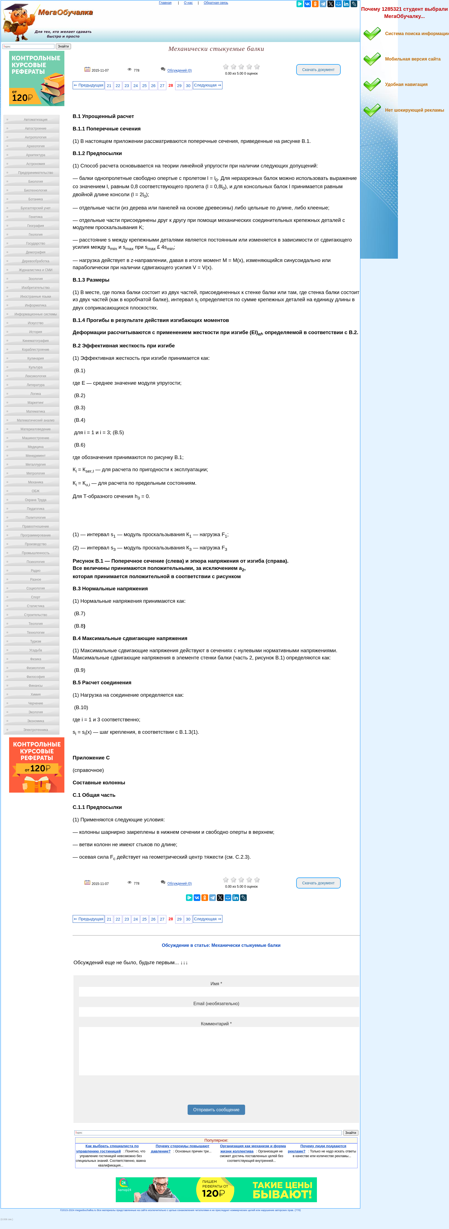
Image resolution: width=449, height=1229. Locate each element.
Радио (36, 571)
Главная (165, 3)
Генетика (36, 217)
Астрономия (35, 164)
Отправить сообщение (216, 1109)
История (35, 332)
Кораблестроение (35, 350)
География (35, 226)
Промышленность (35, 553)
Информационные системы (35, 314)
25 (144, 85)
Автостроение (35, 128)
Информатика (35, 305)
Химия (36, 694)
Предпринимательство (35, 173)
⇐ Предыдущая (88, 85)
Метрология (36, 473)
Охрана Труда (35, 500)
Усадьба (35, 650)
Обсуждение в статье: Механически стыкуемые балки (221, 945)
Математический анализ (35, 420)
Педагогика (35, 509)
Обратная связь (216, 3)
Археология (36, 146)
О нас (188, 3)
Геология (36, 235)
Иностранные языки (35, 296)
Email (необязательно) (216, 1003)
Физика (35, 659)
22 (118, 85)
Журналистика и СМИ (35, 270)
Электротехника (35, 730)
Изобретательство (36, 288)
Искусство (35, 323)
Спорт (35, 597)
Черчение (35, 703)
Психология (36, 562)
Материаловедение (36, 429)
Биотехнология (35, 190)
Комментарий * (216, 1023)
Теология (35, 624)
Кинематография (36, 341)
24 (135, 85)
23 (127, 85)
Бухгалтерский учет (36, 208)
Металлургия (36, 465)
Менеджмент (36, 456)
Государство (35, 243)
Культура (36, 367)
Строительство (35, 615)
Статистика (35, 606)
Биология (35, 182)
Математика (35, 411)
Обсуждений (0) (179, 71)
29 (179, 85)
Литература (36, 385)
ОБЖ (36, 491)
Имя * (216, 983)
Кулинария (35, 358)
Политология (36, 518)
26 (153, 85)
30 (188, 85)
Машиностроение (35, 438)
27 (162, 85)
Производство (35, 544)
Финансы (36, 686)
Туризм (35, 641)
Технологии (35, 633)
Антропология (35, 137)
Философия (36, 677)
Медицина (35, 447)
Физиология (36, 668)
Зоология (35, 279)
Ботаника (35, 199)
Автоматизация (35, 120)
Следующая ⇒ (207, 85)
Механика (35, 482)
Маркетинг (36, 403)
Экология (35, 712)
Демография (36, 252)
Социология (36, 588)
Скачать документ (318, 69)
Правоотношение (35, 526)
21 (109, 85)
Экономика (35, 721)
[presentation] (121, 1092)
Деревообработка (35, 261)
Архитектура (35, 155)
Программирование (35, 535)
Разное (35, 579)
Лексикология (35, 376)
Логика (35, 394)
